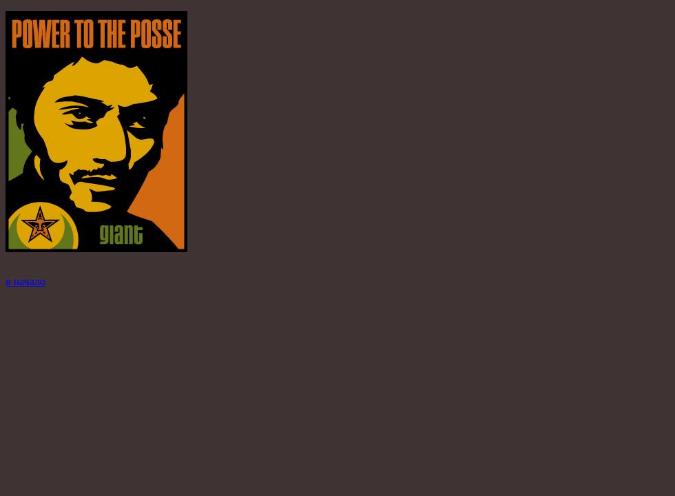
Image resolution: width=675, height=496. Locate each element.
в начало (25, 281)
